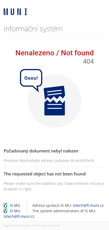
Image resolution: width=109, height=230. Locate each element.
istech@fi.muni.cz (88, 205)
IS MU (15, 205)
